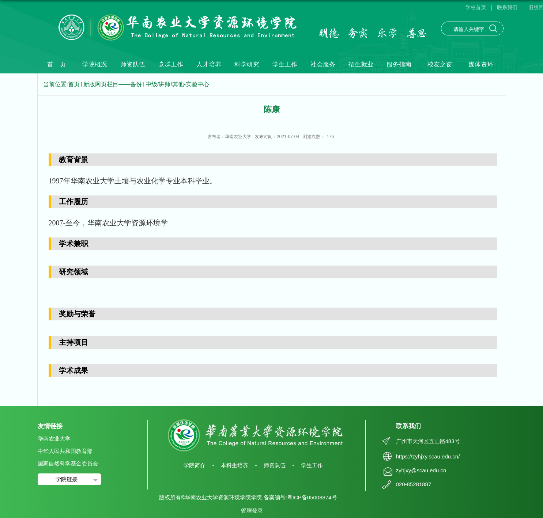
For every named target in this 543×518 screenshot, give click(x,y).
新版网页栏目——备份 (112, 84)
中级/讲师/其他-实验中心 (177, 84)
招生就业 (360, 64)
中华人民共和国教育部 (65, 451)
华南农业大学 (54, 438)
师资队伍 (132, 64)
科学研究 (246, 64)
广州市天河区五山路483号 (428, 441)
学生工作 (284, 64)
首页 (74, 84)
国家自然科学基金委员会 (68, 463)
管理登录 (252, 510)
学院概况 (94, 64)
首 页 (56, 64)
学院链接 (67, 479)
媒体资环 (480, 64)
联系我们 (507, 7)
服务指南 (398, 64)
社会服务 (322, 64)
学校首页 (475, 7)
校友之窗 (439, 64)
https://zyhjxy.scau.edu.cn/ (428, 456)
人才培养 (208, 64)
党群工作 (170, 64)
